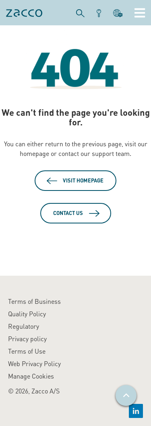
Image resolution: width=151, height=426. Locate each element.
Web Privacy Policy (34, 363)
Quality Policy (27, 313)
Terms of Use (27, 351)
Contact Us (68, 213)
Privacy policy (27, 338)
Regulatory (23, 326)
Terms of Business (34, 301)
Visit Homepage (83, 180)
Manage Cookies (31, 376)
